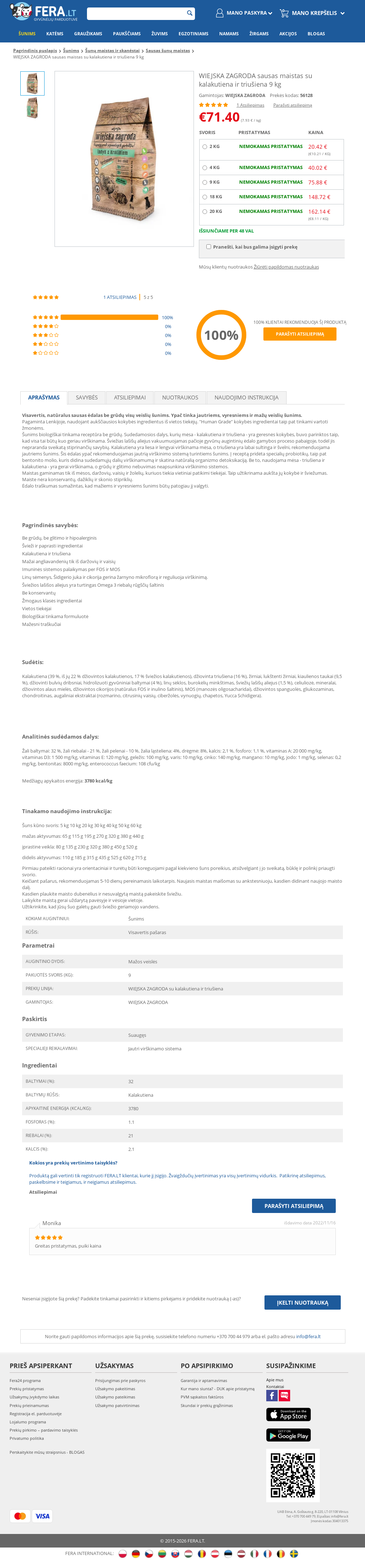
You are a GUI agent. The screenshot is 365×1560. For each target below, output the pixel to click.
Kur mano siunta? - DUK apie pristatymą (218, 1388)
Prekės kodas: (284, 95)
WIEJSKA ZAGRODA (245, 95)
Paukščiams (127, 34)
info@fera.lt (308, 1336)
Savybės (87, 397)
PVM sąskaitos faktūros (202, 1397)
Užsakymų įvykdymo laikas (34, 1397)
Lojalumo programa (28, 1421)
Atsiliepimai (130, 397)
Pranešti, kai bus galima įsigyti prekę (252, 247)
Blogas (316, 34)
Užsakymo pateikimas (115, 1397)
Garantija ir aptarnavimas (204, 1380)
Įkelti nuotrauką (302, 1302)
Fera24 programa (25, 1380)
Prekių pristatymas (27, 1388)
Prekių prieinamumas (29, 1405)
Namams (229, 34)
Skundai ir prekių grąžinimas (207, 1405)
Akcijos (288, 34)
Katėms (54, 34)
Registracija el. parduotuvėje (36, 1413)
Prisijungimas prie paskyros (120, 1380)
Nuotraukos (180, 397)
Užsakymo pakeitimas (115, 1388)
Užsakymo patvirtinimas (117, 1405)
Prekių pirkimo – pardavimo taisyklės (44, 1430)
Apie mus (274, 1379)
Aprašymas (44, 397)
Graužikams (88, 34)
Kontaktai (275, 1386)
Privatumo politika (27, 1438)
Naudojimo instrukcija (247, 397)
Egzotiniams (194, 34)
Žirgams (259, 34)
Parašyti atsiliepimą (292, 105)
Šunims (27, 34)
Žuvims (159, 34)
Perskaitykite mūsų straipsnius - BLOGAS (47, 1452)
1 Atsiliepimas (250, 105)
